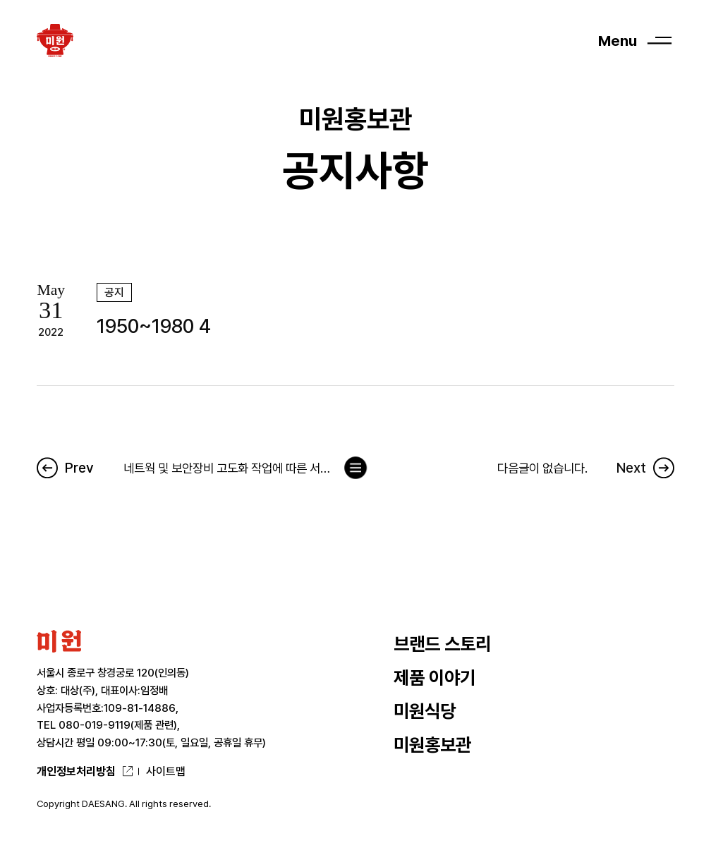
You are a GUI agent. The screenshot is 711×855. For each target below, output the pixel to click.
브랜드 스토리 (442, 644)
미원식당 (425, 711)
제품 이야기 (434, 678)
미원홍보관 (432, 745)
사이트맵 (166, 771)
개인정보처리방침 (76, 771)
